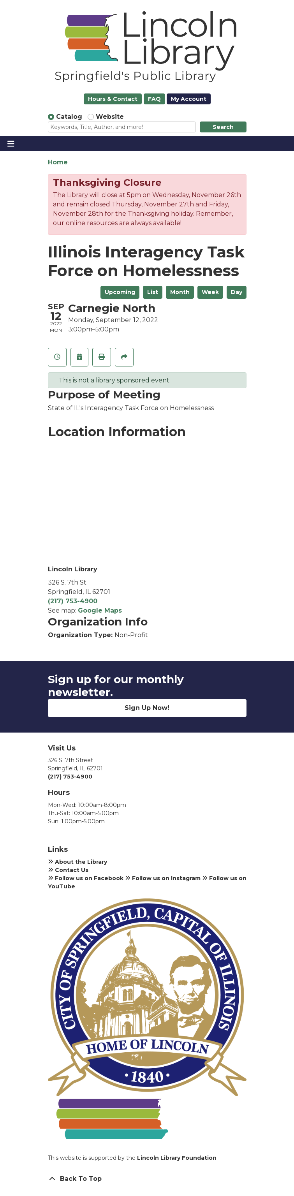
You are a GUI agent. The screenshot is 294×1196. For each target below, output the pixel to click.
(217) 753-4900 (72, 601)
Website (110, 116)
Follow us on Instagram (163, 878)
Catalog (69, 116)
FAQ (154, 98)
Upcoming (120, 292)
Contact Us (68, 870)
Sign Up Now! (147, 708)
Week (210, 292)
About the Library (77, 861)
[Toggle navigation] (11, 143)
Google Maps (100, 610)
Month (180, 292)
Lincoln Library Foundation (177, 1157)
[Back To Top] (147, 1179)
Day (236, 292)
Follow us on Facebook (85, 878)
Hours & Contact (112, 98)
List (152, 292)
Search (223, 126)
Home (58, 162)
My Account (188, 98)
